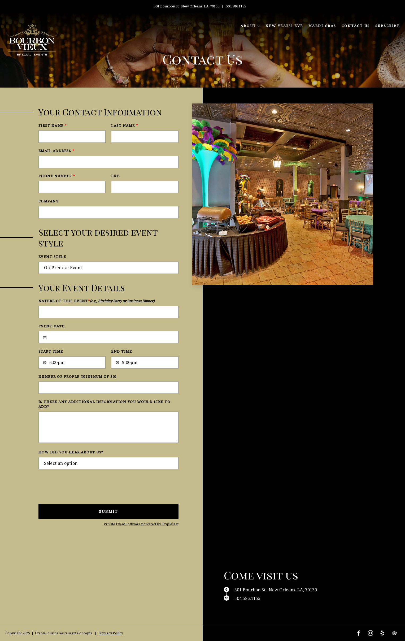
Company (48, 201)
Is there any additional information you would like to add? (104, 404)
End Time (121, 351)
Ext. (115, 176)
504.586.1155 (236, 6)
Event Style (52, 256)
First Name (52, 125)
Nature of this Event (96, 300)
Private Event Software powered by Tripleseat (141, 524)
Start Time (50, 351)
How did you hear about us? (70, 452)
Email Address (56, 150)
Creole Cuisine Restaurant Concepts (63, 633)
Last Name (124, 125)
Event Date (51, 326)
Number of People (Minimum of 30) (77, 376)
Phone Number (56, 176)
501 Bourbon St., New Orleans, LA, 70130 (187, 6)
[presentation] (78, 485)
